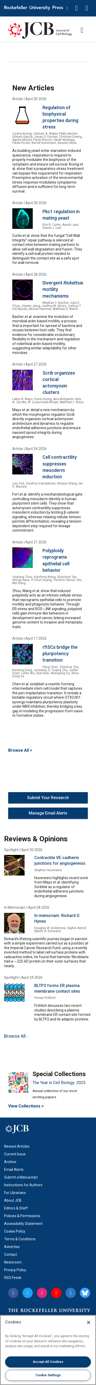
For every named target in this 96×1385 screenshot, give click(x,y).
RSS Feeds (13, 1278)
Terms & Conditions (20, 1239)
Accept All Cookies (48, 1362)
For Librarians (15, 1193)
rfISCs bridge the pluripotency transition (60, 653)
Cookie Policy (14, 1231)
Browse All (15, 1036)
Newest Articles (16, 1146)
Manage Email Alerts (48, 813)
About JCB (13, 1200)
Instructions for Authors (23, 1185)
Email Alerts (14, 1169)
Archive (10, 1162)
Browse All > (20, 750)
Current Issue (15, 1154)
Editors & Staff (16, 1208)
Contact (10, 1254)
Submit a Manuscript (21, 1177)
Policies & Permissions (22, 1216)
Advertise (12, 1247)
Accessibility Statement (23, 1224)
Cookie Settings (48, 1375)
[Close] (88, 1322)
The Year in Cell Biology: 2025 (59, 1082)
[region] (48, 1350)
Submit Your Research (48, 797)
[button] (76, 8)
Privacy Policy (15, 1270)
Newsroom (13, 1262)
